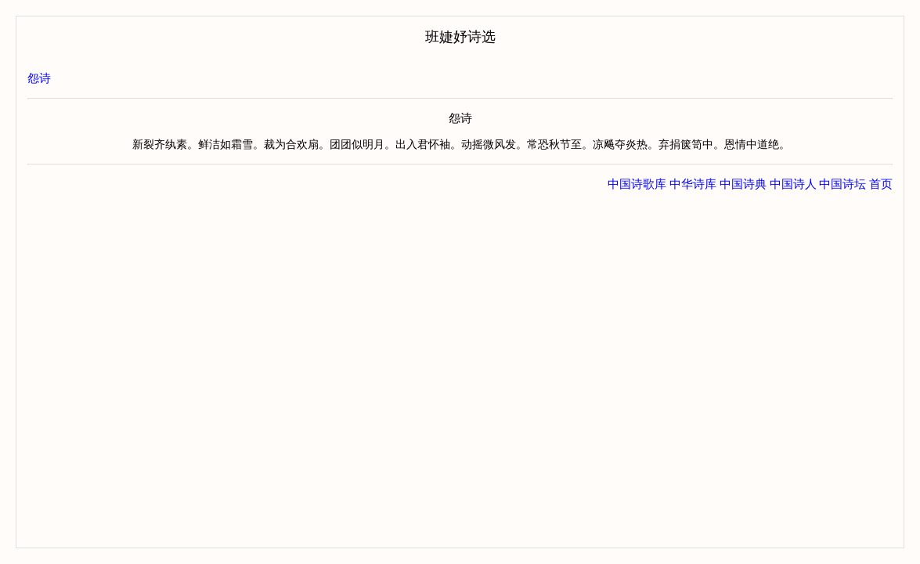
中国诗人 (793, 184)
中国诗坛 (842, 184)
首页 (881, 184)
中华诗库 (692, 184)
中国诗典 (743, 184)
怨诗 (39, 78)
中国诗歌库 (637, 184)
